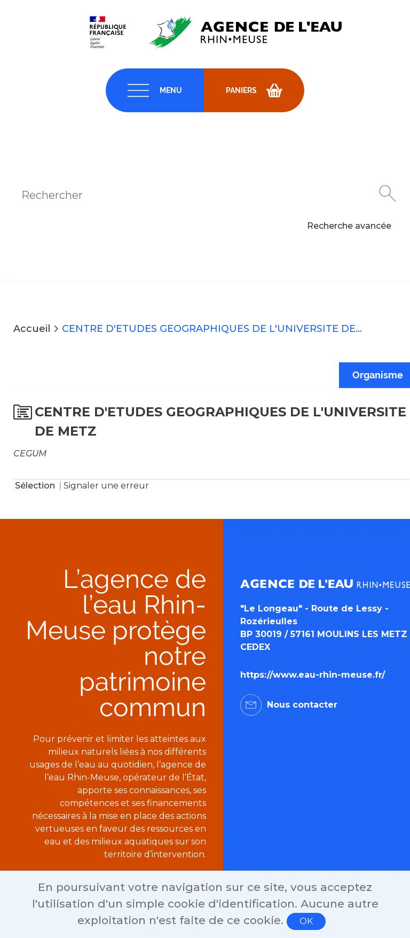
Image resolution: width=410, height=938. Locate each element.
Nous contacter (302, 705)
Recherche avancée (349, 226)
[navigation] (155, 90)
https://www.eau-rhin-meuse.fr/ (312, 675)
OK (306, 921)
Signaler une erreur (106, 485)
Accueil (31, 329)
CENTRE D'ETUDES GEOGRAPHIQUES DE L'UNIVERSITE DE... (212, 329)
